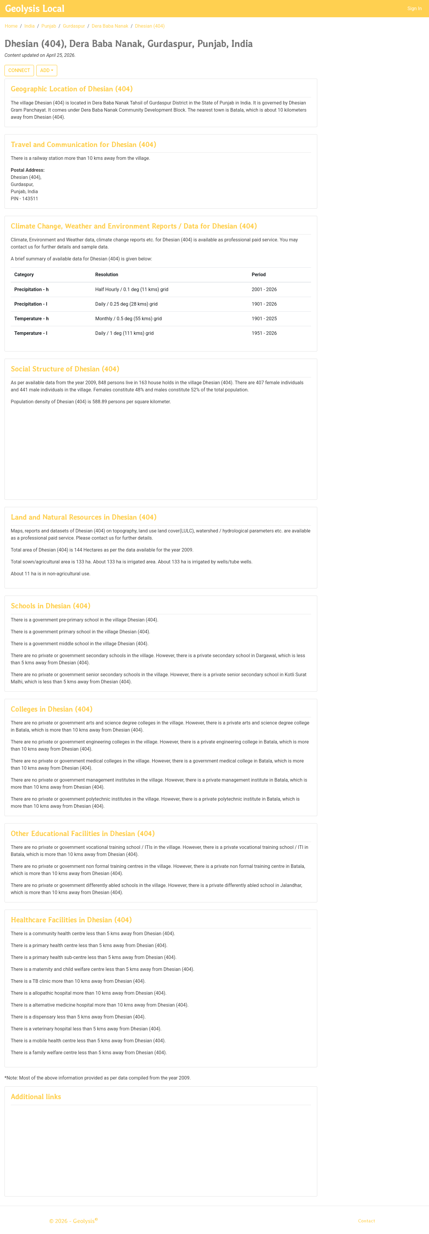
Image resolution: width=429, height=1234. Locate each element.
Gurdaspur (74, 26)
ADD (44, 70)
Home (11, 26)
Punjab (48, 26)
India (29, 26)
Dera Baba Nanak (110, 26)
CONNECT (19, 70)
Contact (366, 1221)
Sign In (415, 8)
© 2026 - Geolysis (73, 1220)
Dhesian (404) (149, 26)
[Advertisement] (161, 451)
